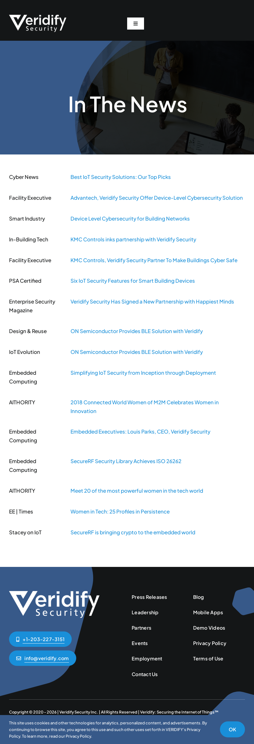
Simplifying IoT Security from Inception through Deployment (143, 372)
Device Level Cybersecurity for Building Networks (130, 218)
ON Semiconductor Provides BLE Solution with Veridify (137, 331)
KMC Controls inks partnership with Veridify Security (133, 239)
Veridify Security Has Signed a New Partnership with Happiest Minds (152, 301)
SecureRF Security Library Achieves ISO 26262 (126, 461)
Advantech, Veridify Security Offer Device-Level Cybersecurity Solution (157, 197)
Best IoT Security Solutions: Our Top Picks (121, 176)
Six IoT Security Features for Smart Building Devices (133, 280)
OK (232, 729)
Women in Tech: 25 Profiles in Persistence (120, 511)
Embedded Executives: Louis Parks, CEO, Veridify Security (140, 431)
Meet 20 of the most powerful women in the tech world (137, 490)
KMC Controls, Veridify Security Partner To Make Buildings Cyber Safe (154, 260)
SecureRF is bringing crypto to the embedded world (133, 532)
